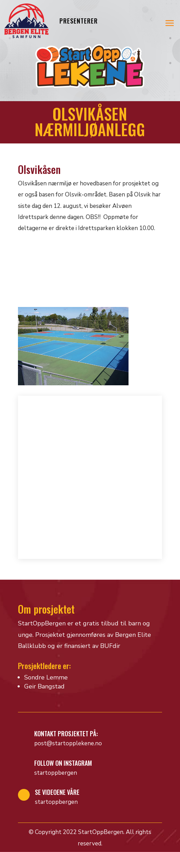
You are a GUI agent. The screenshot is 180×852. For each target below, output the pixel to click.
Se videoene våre (57, 792)
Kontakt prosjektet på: (66, 733)
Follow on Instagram (63, 762)
